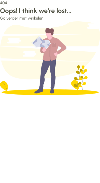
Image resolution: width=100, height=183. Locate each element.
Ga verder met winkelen (22, 18)
